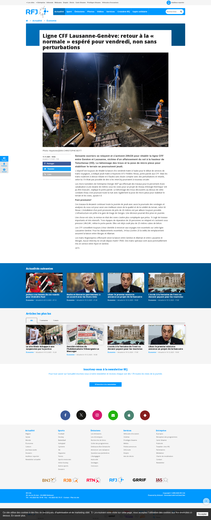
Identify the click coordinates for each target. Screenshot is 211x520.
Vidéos (100, 11)
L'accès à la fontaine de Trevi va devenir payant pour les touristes (165, 295)
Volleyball (61, 443)
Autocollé (94, 459)
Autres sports (63, 466)
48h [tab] (31, 320)
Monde (28, 440)
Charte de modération (164, 456)
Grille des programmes (99, 443)
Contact (159, 459)
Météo (126, 443)
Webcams (58, 2)
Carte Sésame (81, 2)
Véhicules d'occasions (110, 2)
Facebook (65, 415)
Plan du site (75, 497)
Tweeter (49, 169)
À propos (159, 434)
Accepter (202, 514)
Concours (94, 466)
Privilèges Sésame (94, 2)
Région (28, 434)
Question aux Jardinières (100, 453)
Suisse (28, 437)
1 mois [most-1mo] (55, 320)
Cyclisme (61, 446)
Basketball (62, 440)
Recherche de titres (98, 440)
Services (110, 11)
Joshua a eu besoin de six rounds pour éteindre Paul (42, 295)
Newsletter (160, 463)
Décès (72, 2)
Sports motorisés (64, 459)
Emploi (65, 2)
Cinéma (126, 437)
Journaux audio (31, 450)
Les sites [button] (30, 2)
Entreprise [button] (40, 2)
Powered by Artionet (155, 495)
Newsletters (113, 415)
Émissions (80, 11)
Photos (90, 11)
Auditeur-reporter (175, 3)
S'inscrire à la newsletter (105, 384)
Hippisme (61, 453)
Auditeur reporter (32, 456)
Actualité (59, 11)
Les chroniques (96, 437)
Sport (69, 11)
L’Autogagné (95, 456)
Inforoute (50, 2)
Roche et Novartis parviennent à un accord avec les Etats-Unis (83, 295)
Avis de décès (129, 456)
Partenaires (160, 450)
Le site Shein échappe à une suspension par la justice (40, 347)
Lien (47, 174)
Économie (51, 20)
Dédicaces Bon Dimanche (100, 446)
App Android (145, 415)
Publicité (159, 443)
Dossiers (29, 453)
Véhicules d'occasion (131, 434)
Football (61, 434)
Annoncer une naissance (100, 450)
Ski (59, 450)
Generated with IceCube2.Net (174, 495)
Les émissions (96, 434)
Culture (28, 446)
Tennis (60, 456)
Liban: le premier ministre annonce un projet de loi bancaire (125, 295)
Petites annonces (130, 446)
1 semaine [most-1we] (44, 320)
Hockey (61, 437)
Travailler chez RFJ (163, 446)
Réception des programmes (166, 437)
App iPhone (129, 415)
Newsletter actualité (33, 459)
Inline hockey (63, 463)
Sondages (94, 463)
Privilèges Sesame (130, 440)
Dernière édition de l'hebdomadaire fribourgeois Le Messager (83, 349)
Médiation (160, 453)
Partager (49, 164)
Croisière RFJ (123, 11)
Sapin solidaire (140, 11)
